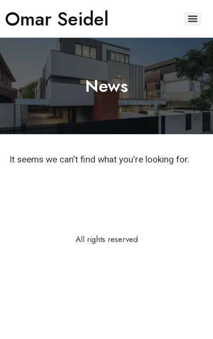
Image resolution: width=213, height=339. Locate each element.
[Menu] (192, 19)
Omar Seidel (57, 18)
